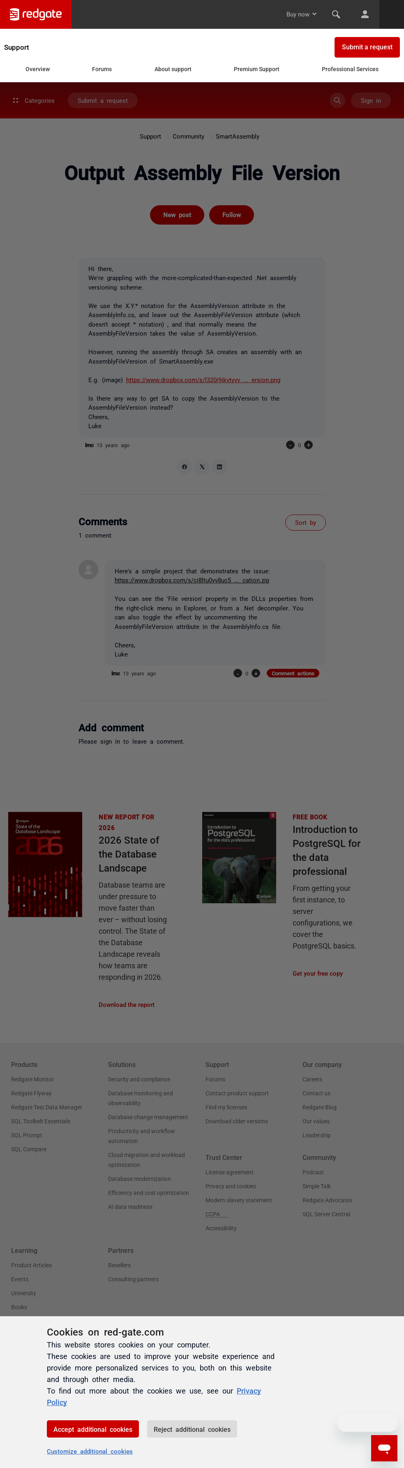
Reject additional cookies (192, 1429)
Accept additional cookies (92, 1429)
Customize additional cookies (90, 1451)
